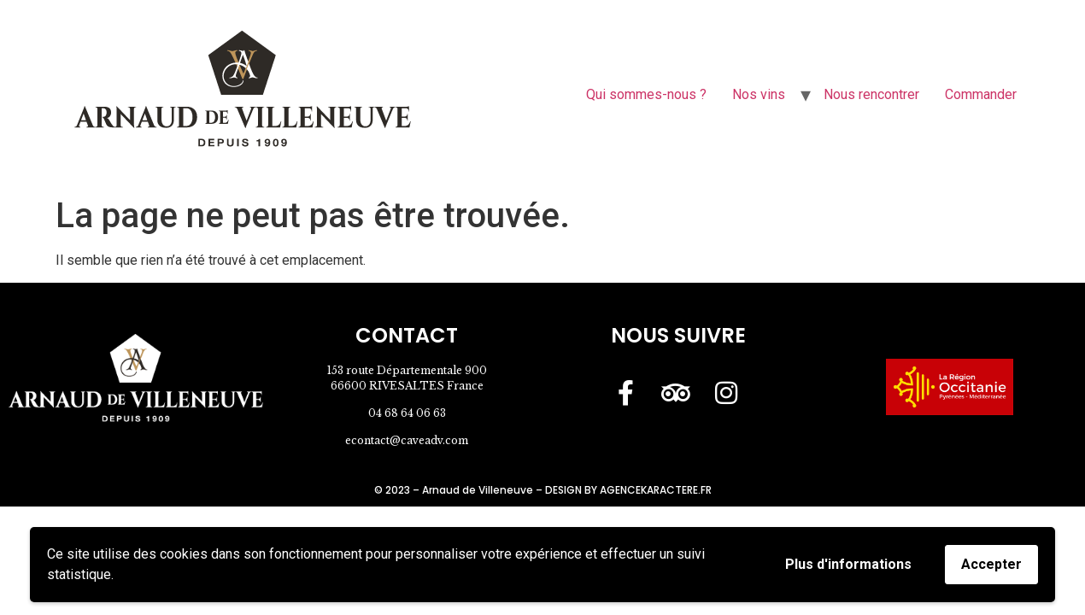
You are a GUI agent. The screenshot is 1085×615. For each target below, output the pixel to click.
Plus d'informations (848, 564)
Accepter (991, 564)
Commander (981, 94)
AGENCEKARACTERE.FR (656, 490)
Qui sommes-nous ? (646, 94)
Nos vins (758, 94)
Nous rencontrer (871, 94)
